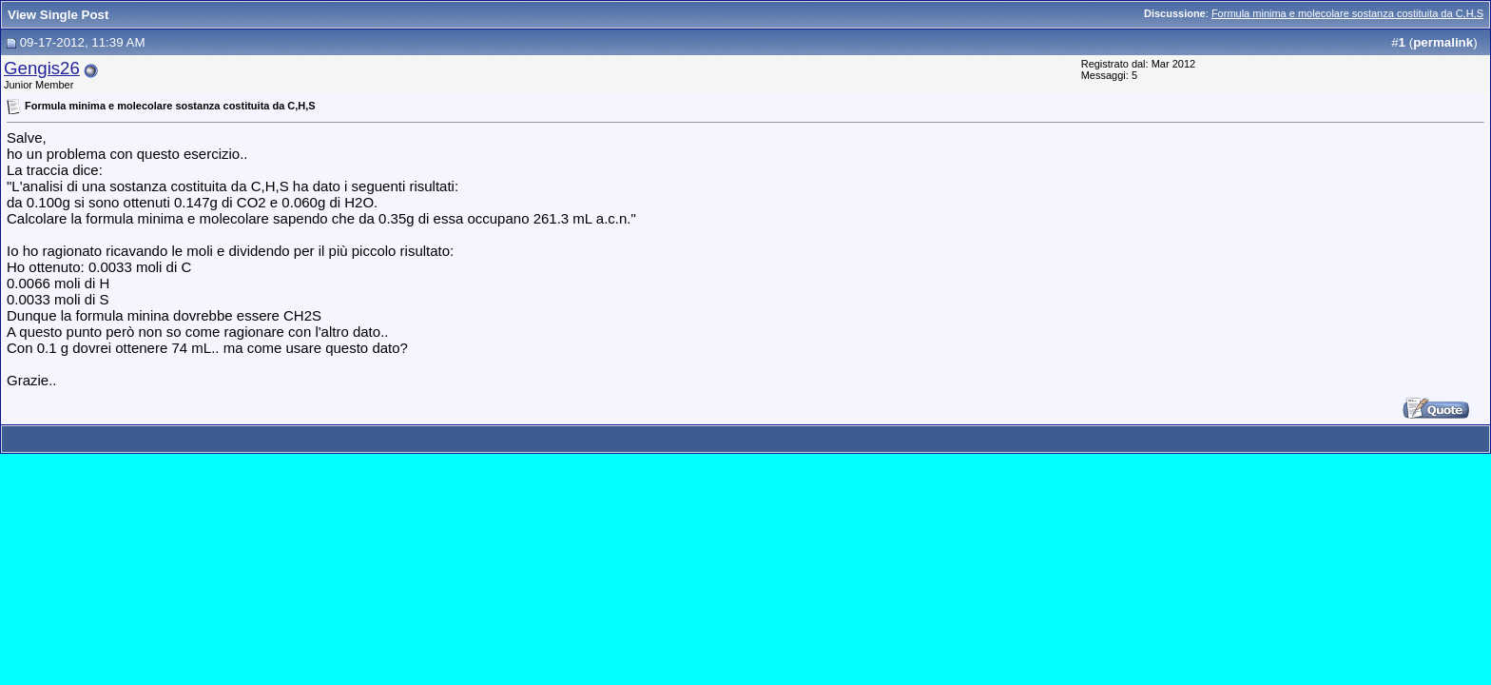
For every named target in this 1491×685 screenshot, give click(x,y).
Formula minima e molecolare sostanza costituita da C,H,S (1347, 13)
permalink (1443, 42)
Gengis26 (42, 68)
